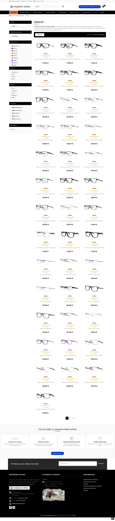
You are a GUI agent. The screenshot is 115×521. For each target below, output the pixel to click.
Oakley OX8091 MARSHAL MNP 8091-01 (94, 86)
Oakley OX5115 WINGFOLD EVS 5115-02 (94, 168)
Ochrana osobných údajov (90, 483)
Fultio (73, 518)
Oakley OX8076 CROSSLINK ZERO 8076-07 (69, 60)
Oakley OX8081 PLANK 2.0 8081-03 (69, 86)
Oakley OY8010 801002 (45, 358)
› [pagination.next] (77, 421)
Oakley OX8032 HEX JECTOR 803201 (46, 412)
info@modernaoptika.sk (18, 507)
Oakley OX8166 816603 (46, 331)
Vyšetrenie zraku (86, 12)
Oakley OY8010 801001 (94, 331)
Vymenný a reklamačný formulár (92, 489)
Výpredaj (13, 12)
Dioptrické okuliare (25, 12)
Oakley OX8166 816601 (94, 304)
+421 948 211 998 (22, 501)
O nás (95, 12)
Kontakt (102, 12)
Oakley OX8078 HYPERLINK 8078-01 (94, 59)
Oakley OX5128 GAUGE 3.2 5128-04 (94, 141)
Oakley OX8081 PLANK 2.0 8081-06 (94, 222)
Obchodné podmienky (89, 491)
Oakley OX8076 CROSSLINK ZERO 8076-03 (45, 60)
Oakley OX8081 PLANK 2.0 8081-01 (45, 86)
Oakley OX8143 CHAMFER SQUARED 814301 (70, 196)
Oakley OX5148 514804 (94, 276)
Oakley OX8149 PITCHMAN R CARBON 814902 (45, 223)
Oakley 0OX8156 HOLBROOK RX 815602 (94, 249)
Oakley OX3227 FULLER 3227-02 (45, 141)
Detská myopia (62, 12)
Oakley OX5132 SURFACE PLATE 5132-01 (45, 168)
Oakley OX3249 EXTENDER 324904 (69, 385)
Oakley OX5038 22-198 (70, 304)
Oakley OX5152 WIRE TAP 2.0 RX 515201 (94, 385)
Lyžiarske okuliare (50, 12)
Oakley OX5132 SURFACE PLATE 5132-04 (70, 168)
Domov (11, 15)
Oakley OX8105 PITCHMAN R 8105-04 (70, 113)
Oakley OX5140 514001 (70, 331)
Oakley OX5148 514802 (46, 304)
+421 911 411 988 (20, 504)
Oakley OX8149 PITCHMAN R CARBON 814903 (69, 223)
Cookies (85, 487)
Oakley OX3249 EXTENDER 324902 (45, 385)
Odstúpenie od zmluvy (89, 485)
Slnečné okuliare (38, 12)
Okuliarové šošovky (74, 12)
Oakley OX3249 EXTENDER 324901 (94, 358)
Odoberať (101, 467)
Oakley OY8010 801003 (69, 358)
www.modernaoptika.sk (49, 518)
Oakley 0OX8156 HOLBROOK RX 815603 (45, 249)
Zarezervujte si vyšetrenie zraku (89, 6)
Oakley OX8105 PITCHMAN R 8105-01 (46, 113)
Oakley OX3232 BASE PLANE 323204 (46, 195)
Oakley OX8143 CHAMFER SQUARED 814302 (94, 196)
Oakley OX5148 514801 (46, 276)
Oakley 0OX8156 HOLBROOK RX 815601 (70, 249)
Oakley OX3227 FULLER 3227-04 (70, 141)
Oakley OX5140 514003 (70, 276)
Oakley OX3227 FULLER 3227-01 (94, 113)
